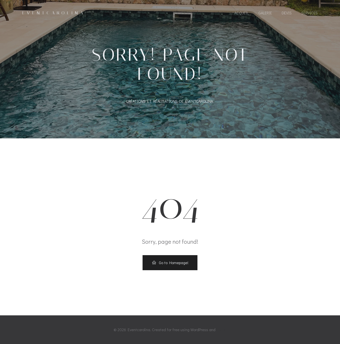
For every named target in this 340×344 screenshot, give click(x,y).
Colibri (221, 329)
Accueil (241, 12)
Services (309, 12)
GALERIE (265, 12)
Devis (287, 12)
